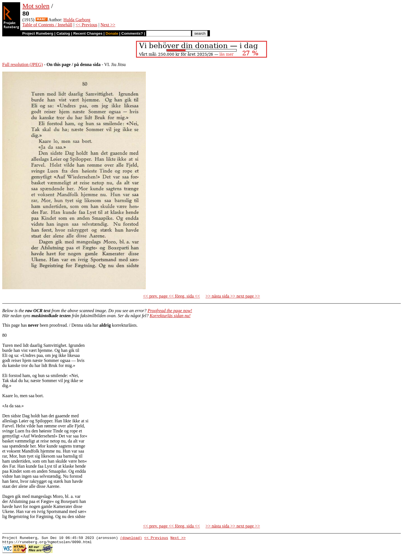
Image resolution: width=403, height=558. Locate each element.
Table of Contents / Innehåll (47, 24)
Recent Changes (87, 33)
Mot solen (36, 6)
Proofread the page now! (169, 310)
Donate (112, 33)
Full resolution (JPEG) (22, 64)
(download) (131, 538)
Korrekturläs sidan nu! (170, 315)
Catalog (63, 33)
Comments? (132, 33)
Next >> (107, 24)
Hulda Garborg (77, 19)
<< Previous (86, 24)
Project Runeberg (37, 33)
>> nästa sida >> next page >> (232, 296)
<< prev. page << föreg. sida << (171, 296)
